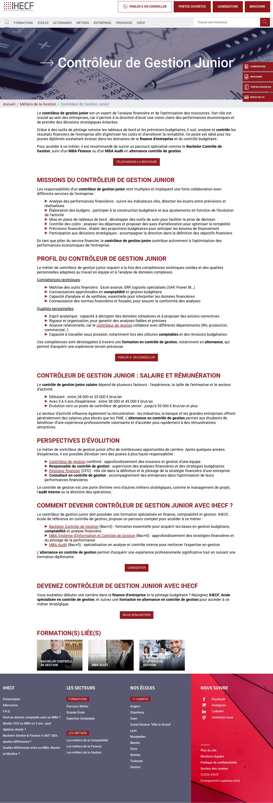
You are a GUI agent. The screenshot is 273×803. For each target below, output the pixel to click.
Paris (133, 749)
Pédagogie (124, 23)
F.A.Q (6, 711)
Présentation (11, 699)
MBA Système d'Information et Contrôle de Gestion (92, 535)
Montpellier (138, 737)
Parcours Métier (78, 706)
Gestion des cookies (214, 768)
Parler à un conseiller (145, 6)
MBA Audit (58, 544)
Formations (23, 23)
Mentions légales (212, 756)
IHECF (141, 23)
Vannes (135, 767)
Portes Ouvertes (192, 6)
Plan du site (209, 750)
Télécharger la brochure (136, 162)
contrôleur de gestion (114, 325)
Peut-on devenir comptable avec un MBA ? (32, 717)
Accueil (9, 104)
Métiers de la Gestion (38, 104)
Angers (135, 706)
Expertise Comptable (81, 718)
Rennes (135, 755)
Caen (133, 718)
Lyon (133, 730)
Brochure (257, 6)
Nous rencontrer (137, 615)
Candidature (228, 6)
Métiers (82, 23)
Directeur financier (64, 470)
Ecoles (43, 23)
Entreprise (102, 23)
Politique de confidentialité (219, 762)
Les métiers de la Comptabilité (87, 740)
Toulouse (136, 761)
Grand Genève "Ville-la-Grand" (150, 724)
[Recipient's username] (227, 22)
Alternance (62, 23)
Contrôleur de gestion (67, 461)
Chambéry (137, 712)
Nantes (135, 743)
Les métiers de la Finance (84, 746)
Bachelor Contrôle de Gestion (73, 526)
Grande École (76, 712)
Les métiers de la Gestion (84, 752)
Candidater (137, 568)
